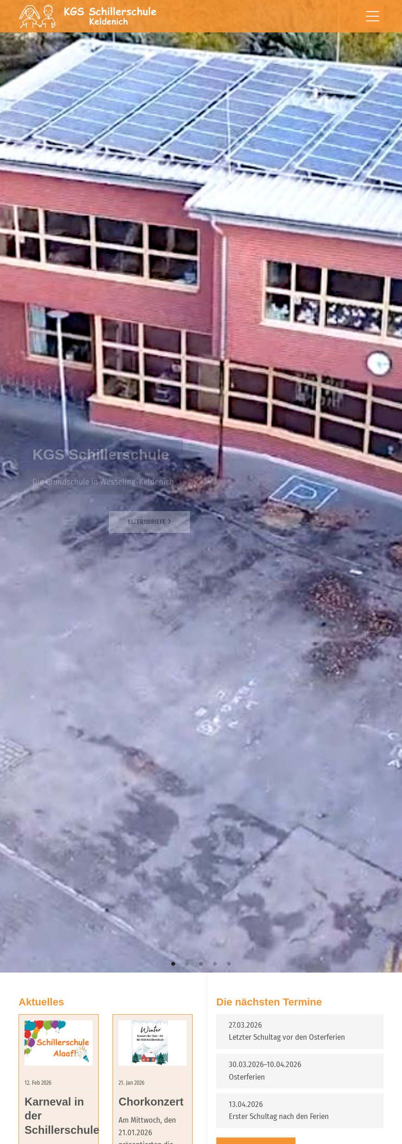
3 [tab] (201, 964)
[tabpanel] (201, 486)
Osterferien (247, 1077)
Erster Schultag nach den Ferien (279, 1116)
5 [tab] (228, 964)
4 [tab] (215, 964)
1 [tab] (173, 964)
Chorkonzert (151, 1101)
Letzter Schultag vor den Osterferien (287, 1037)
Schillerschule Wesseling (88, 16)
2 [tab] (187, 964)
